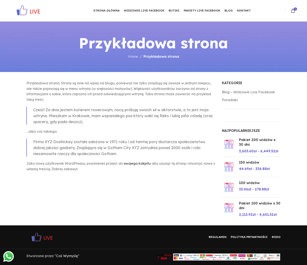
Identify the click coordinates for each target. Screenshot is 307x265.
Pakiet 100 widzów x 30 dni (259, 205)
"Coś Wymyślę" (67, 256)
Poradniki (230, 100)
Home (133, 56)
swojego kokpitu (137, 163)
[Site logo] (32, 10)
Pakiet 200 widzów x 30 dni (257, 142)
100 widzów (249, 183)
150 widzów (249, 162)
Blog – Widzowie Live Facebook (248, 92)
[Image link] (45, 237)
